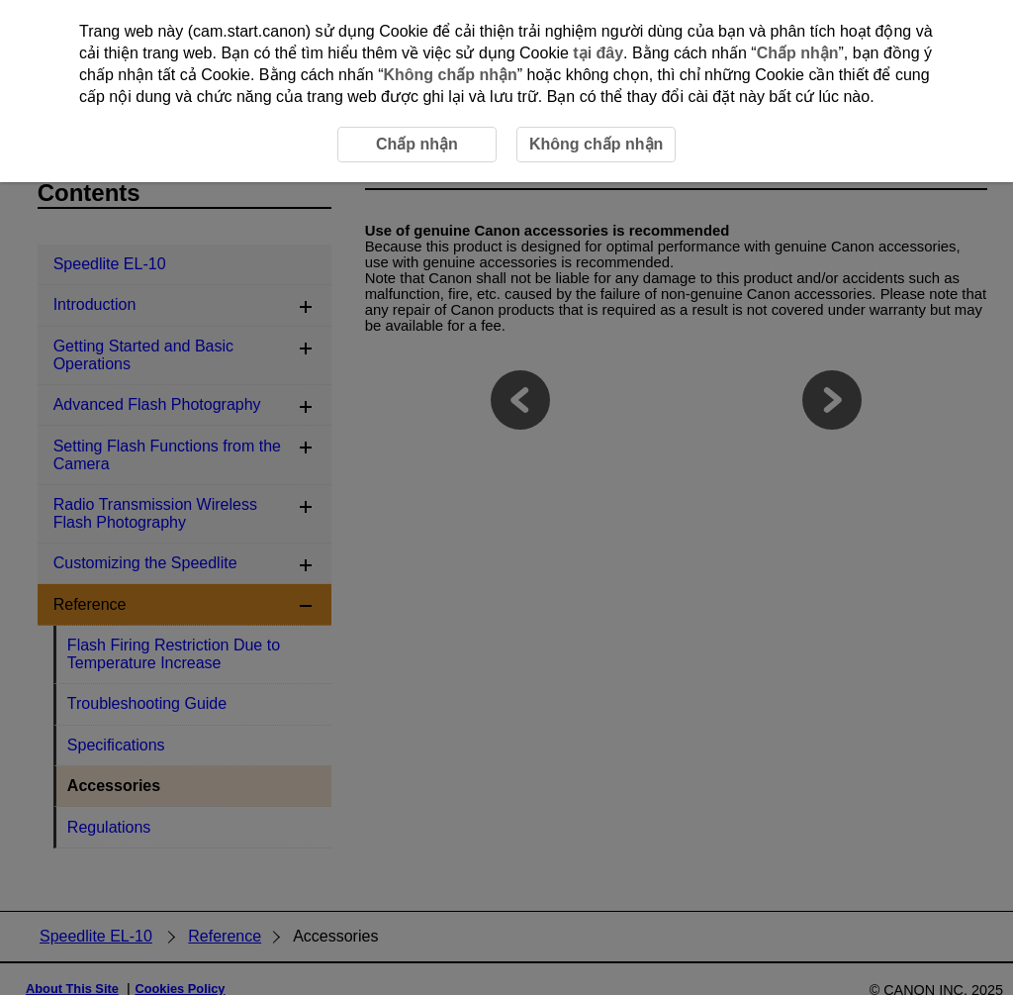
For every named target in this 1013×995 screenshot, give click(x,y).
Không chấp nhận (449, 74)
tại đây (598, 53)
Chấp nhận (798, 53)
